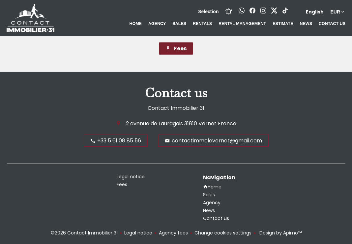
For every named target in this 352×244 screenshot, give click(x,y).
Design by (280, 233)
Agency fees (173, 233)
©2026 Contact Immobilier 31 (84, 233)
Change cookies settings (222, 233)
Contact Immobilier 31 (176, 108)
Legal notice (138, 233)
